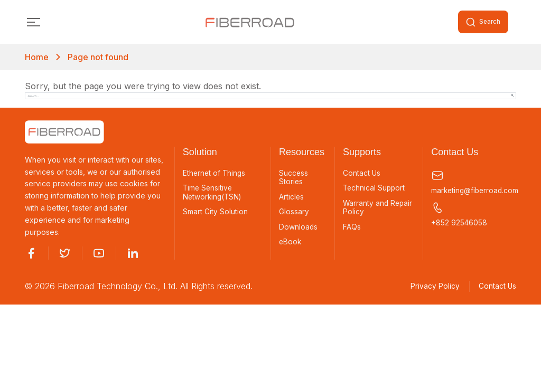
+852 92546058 (459, 215)
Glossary (294, 213)
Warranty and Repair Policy (378, 208)
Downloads (298, 228)
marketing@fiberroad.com (473, 182)
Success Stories (294, 178)
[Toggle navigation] (33, 22)
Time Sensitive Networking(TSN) (213, 193)
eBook (290, 244)
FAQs (352, 228)
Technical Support (375, 189)
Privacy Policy (432, 286)
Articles (291, 198)
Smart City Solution (215, 213)
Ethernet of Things (215, 173)
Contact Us (362, 173)
